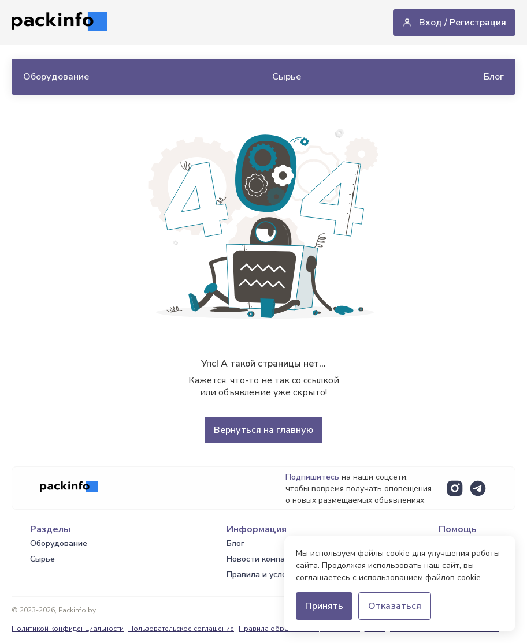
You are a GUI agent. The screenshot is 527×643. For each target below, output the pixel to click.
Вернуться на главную (263, 430)
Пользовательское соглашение (181, 628)
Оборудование (56, 76)
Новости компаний (263, 559)
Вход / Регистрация (454, 22)
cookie (469, 577)
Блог (494, 76)
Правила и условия (263, 574)
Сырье (286, 76)
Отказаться (394, 606)
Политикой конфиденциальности (68, 628)
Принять (324, 606)
